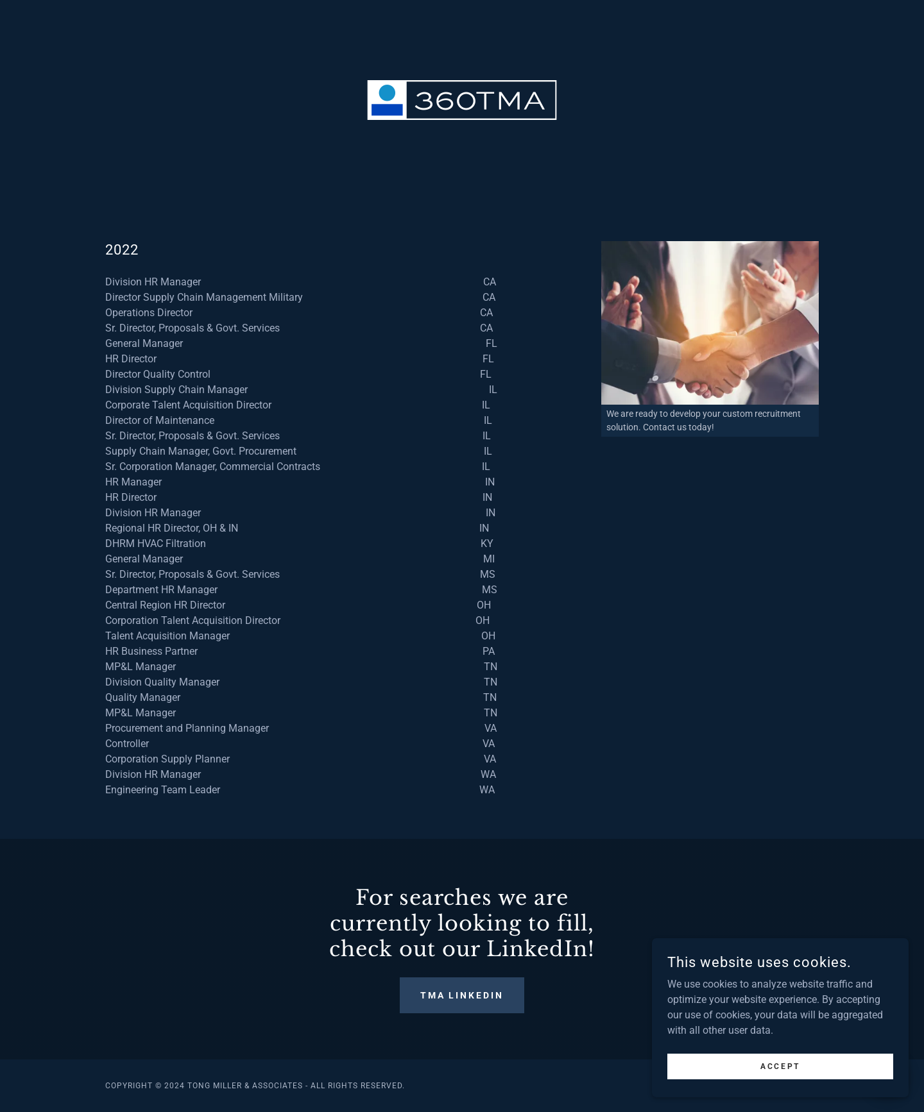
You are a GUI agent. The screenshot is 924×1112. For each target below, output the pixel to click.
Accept (780, 1074)
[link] (462, 99)
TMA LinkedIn (462, 995)
